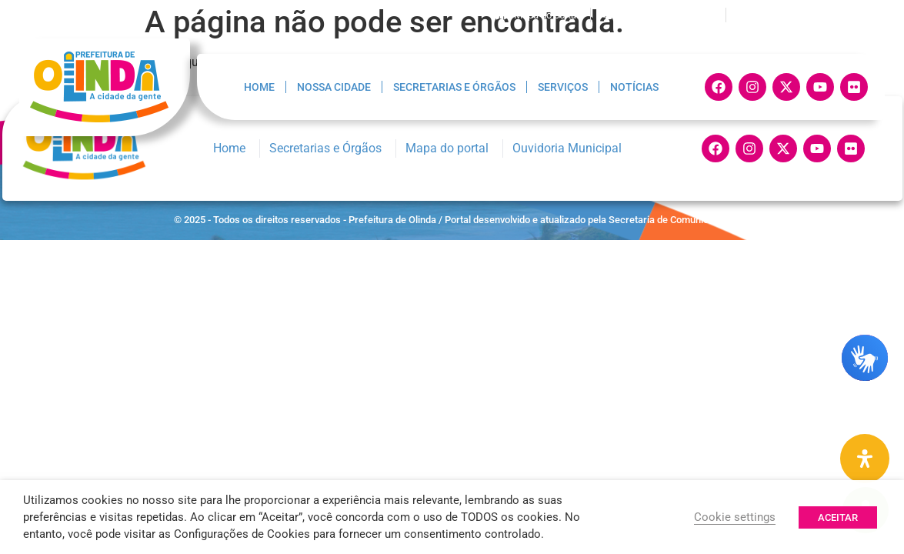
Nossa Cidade (334, 87)
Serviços (563, 87)
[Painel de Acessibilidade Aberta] (864, 458)
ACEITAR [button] (838, 517)
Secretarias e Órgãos (454, 87)
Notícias (634, 87)
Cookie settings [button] (735, 517)
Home (259, 87)
